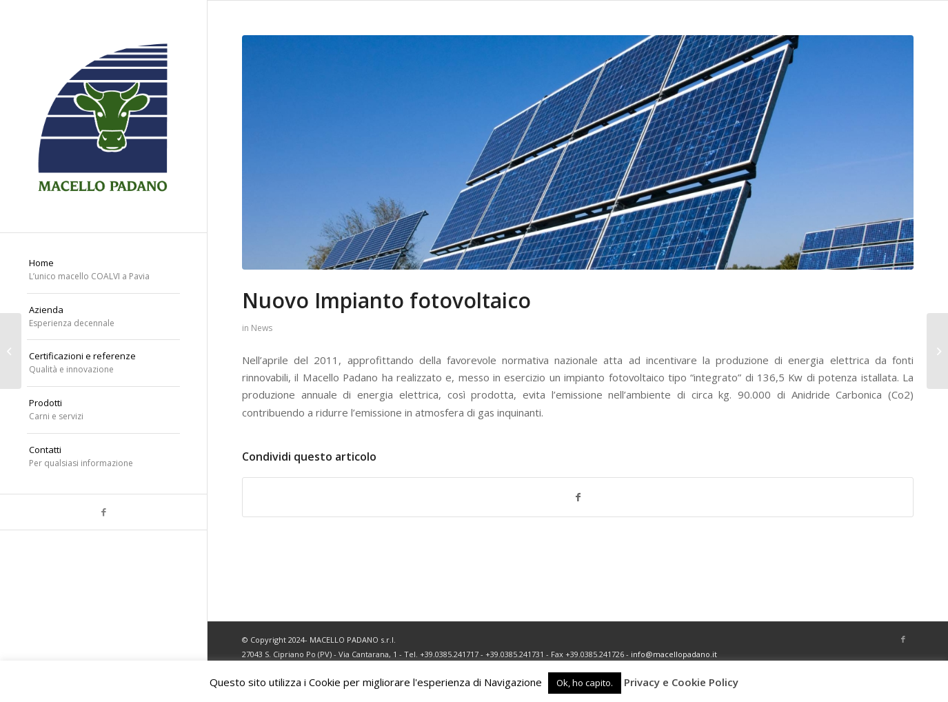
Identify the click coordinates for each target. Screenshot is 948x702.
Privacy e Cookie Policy (681, 682)
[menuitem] (103, 270)
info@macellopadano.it (674, 654)
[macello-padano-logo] (103, 116)
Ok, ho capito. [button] (584, 682)
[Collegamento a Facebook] (103, 512)
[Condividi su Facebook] (578, 497)
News (261, 328)
